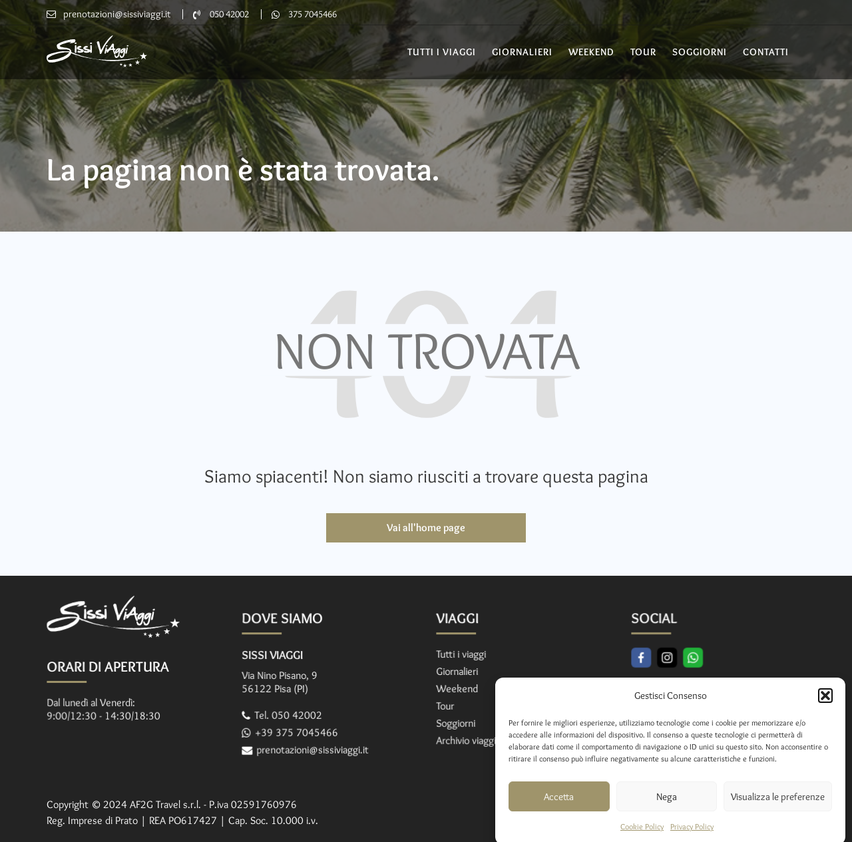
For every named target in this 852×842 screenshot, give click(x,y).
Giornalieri (522, 52)
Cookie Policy (642, 836)
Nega (666, 806)
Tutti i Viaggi (441, 52)
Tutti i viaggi (462, 654)
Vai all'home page (426, 527)
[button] (825, 705)
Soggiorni (699, 52)
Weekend (591, 52)
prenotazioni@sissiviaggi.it (116, 14)
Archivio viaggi (467, 739)
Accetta (559, 806)
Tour (643, 52)
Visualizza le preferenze (778, 806)
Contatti (766, 52)
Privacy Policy (692, 836)
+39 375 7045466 (297, 731)
